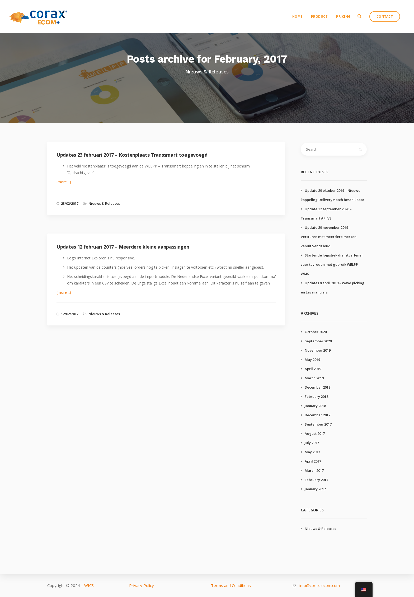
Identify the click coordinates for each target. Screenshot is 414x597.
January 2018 (315, 405)
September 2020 (318, 341)
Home (298, 17)
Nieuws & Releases (104, 203)
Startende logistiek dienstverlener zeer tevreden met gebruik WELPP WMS (332, 264)
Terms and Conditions (231, 585)
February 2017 (316, 479)
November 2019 (318, 350)
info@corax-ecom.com (319, 585)
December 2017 (317, 415)
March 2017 (314, 470)
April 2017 (313, 461)
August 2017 (315, 433)
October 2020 (316, 331)
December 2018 (317, 387)
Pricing (344, 17)
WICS (89, 585)
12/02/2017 (69, 313)
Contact (385, 17)
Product (320, 17)
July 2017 (312, 442)
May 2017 (312, 452)
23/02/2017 (69, 203)
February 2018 (316, 396)
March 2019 (314, 378)
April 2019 (313, 368)
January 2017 (315, 489)
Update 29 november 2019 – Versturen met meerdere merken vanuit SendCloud (328, 236)
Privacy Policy (141, 585)
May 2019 (312, 359)
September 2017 (318, 424)
